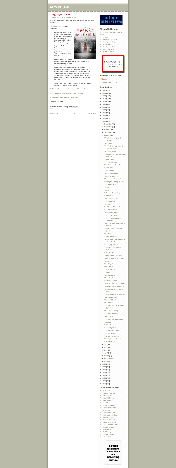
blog (72, 89)
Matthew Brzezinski (110, 422)
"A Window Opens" (111, 297)
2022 (104, 101)
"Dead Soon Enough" (111, 311)
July (106, 344)
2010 (104, 375)
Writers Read (107, 44)
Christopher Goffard (110, 415)
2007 (104, 384)
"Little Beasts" (109, 253)
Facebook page (83, 89)
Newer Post (54, 113)
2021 (104, 104)
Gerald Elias (107, 391)
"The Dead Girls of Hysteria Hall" (64, 17)
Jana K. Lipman (108, 398)
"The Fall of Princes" (111, 215)
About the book (55, 26)
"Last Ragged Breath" (112, 207)
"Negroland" (108, 143)
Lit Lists (105, 37)
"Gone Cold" (108, 278)
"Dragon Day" (109, 316)
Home (73, 113)
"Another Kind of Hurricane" (114, 258)
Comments (106, 82)
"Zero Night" (108, 264)
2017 (104, 115)
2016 (104, 118)
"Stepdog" (107, 322)
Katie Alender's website (61, 89)
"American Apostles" (111, 198)
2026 (104, 90)
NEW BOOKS (59, 7)
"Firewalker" (108, 196)
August (107, 135)
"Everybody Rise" (110, 281)
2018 (104, 113)
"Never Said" (108, 303)
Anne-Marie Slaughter (110, 425)
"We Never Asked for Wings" (114, 286)
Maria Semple (107, 400)
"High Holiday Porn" (111, 173)
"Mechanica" (108, 267)
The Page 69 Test (109, 47)
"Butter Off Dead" (110, 300)
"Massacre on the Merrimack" (114, 179)
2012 (104, 370)
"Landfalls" (108, 272)
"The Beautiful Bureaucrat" (113, 319)
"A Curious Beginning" (112, 193)
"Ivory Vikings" (109, 170)
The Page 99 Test (109, 42)
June (106, 347)
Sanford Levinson (109, 427)
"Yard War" (108, 234)
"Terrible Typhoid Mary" (112, 336)
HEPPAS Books (108, 52)
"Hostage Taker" (110, 275)
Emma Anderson (109, 405)
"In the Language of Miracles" (114, 294)
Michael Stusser (108, 417)
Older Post (92, 113)
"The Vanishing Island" (112, 165)
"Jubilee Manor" (110, 325)
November (108, 127)
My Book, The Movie (110, 39)
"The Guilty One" (110, 328)
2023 (104, 99)
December (108, 124)
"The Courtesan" (110, 201)
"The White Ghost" (110, 162)
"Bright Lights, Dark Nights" (114, 255)
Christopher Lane (109, 412)
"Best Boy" (108, 261)
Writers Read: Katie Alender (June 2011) (64, 97)
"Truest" (107, 187)
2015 (104, 121)
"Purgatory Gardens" (111, 212)
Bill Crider (106, 410)
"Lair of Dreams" (110, 269)
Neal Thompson (108, 432)
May (106, 350)
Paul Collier (107, 429)
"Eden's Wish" (109, 168)
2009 (104, 378)
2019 (104, 110)
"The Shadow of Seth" (112, 330)
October (107, 129)
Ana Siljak (106, 403)
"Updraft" (107, 190)
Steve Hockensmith (110, 408)
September (108, 132)
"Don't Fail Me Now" (111, 176)
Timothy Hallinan (109, 393)
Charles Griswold (109, 420)
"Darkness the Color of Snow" (115, 283)
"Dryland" (107, 204)
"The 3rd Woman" (110, 333)
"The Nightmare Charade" (113, 339)
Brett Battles (107, 395)
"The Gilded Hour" (110, 184)
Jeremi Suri (107, 437)
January (107, 361)
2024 (104, 96)
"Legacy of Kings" (110, 236)
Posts (104, 79)
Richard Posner (108, 434)
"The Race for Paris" (111, 313)
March (106, 356)
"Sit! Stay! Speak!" (110, 151)
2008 (104, 381)
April (106, 353)
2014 (104, 364)
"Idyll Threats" (109, 159)
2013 (104, 367)
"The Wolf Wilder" (110, 210)
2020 (104, 107)
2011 (104, 372)
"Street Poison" (109, 342)
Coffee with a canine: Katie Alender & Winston (66, 93)
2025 (104, 93)
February (107, 358)
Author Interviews (109, 49)
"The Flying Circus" (111, 245)
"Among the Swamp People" (114, 182)
